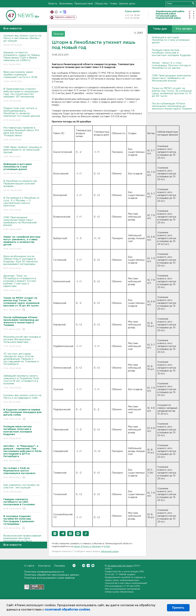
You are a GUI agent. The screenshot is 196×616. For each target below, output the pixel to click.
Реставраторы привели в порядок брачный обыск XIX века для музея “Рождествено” (22, 134)
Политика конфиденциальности (44, 572)
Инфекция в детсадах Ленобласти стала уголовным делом (170, 40)
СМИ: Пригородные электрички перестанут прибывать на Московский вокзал (22, 223)
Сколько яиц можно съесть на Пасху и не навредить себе (22, 398)
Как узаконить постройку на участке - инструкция (22, 488)
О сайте (29, 566)
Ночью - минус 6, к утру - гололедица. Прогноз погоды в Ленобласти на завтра (171, 65)
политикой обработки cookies (67, 609)
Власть (52, 4)
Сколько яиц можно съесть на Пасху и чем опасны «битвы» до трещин (22, 40)
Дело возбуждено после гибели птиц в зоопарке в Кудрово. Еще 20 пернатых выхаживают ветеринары (22, 262)
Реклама (59, 566)
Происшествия (83, 4)
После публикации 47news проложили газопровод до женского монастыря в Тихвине (172, 106)
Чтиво (113, 4)
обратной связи (109, 551)
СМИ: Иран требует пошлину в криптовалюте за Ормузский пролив (22, 152)
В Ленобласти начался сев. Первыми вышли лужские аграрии (22, 186)
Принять (178, 607)
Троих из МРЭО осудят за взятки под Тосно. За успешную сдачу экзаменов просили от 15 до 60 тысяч (172, 92)
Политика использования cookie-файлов (49, 578)
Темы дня (160, 29)
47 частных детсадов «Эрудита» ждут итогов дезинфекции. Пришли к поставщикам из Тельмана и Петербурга (22, 361)
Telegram (88, 565)
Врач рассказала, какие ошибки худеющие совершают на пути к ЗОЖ (22, 77)
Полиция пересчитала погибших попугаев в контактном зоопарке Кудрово (171, 52)
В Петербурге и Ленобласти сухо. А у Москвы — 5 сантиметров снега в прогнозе (22, 204)
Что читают (184, 29)
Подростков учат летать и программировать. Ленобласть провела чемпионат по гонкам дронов (22, 114)
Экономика (66, 4)
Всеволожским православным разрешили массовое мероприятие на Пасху (22, 540)
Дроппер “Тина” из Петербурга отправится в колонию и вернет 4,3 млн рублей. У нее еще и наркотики (22, 283)
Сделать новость (65, 17)
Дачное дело (127, 4)
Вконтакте (74, 565)
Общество (101, 4)
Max (92, 565)
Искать (193, 3)
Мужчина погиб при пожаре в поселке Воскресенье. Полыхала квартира (22, 342)
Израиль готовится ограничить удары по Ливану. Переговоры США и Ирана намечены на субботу (22, 59)
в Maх (107, 546)
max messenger (64, 12)
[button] (55, 533)
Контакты (44, 566)
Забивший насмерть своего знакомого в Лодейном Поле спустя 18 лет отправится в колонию (22, 382)
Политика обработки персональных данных (51, 575)
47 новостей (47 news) (120, 566)
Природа (58, 34)
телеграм (60, 12)
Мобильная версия (52, 12)
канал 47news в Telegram (87, 546)
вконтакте (56, 12)
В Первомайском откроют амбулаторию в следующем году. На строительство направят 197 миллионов (22, 95)
